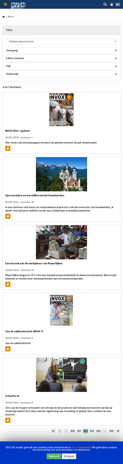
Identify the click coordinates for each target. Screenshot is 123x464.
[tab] (61, 50)
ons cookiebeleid (81, 447)
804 (99, 431)
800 (73, 431)
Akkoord (54, 456)
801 (79, 431)
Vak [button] (61, 66)
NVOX (11, 16)
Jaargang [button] (61, 51)
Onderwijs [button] (61, 74)
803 (92, 431)
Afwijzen (69, 456)
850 (111, 431)
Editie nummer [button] (61, 58)
